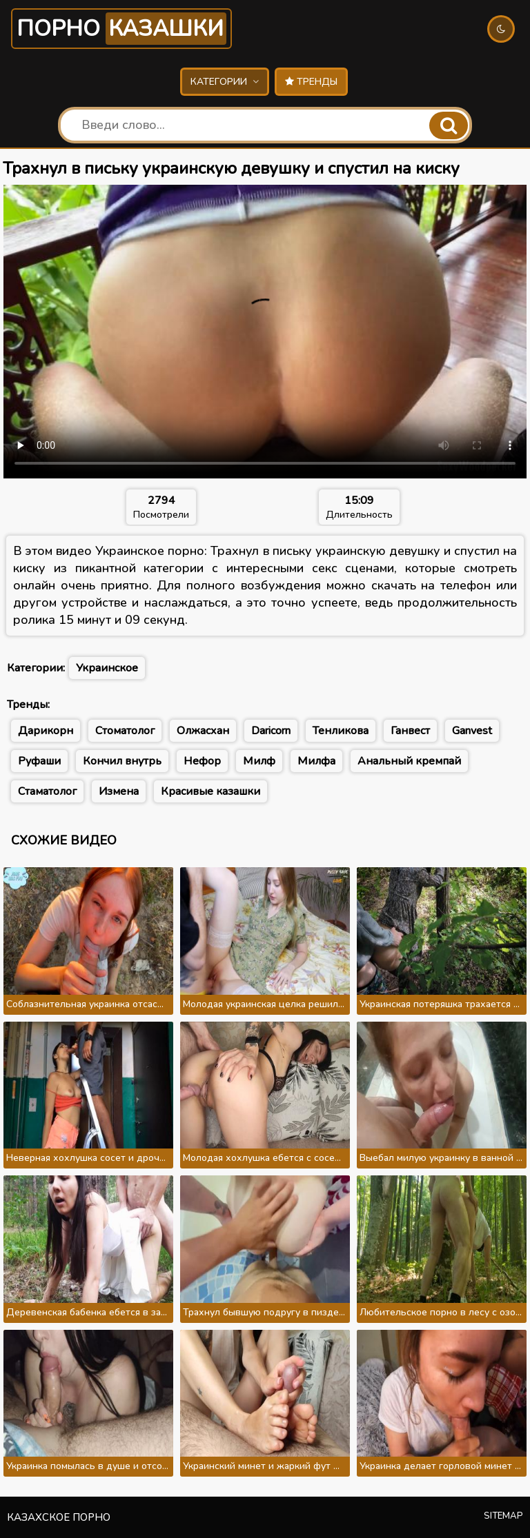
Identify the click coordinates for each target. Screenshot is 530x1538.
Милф (259, 761)
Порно (121, 28)
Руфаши (39, 761)
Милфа (316, 761)
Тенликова (341, 730)
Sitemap (503, 1516)
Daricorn (271, 730)
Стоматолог (125, 730)
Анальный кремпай (409, 761)
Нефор (202, 761)
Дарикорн (45, 730)
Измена (119, 791)
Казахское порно (58, 1517)
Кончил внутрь (122, 761)
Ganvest (472, 730)
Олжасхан (203, 730)
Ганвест (410, 730)
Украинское (107, 668)
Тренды (311, 81)
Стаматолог (47, 791)
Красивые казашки (210, 791)
